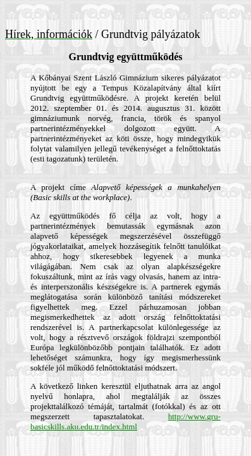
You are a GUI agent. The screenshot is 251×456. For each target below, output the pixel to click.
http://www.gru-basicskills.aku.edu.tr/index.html (125, 421)
